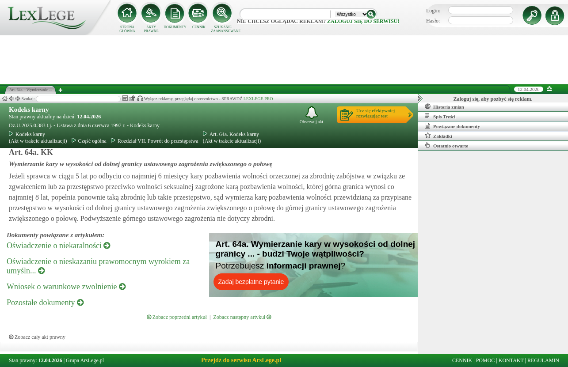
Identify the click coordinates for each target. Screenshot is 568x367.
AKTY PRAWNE (151, 29)
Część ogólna (89, 141)
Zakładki (438, 135)
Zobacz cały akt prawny (37, 337)
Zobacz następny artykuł (242, 317)
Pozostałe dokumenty (45, 302)
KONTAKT (511, 360)
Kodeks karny (29, 109)
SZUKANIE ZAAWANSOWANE (223, 29)
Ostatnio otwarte (446, 145)
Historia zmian (444, 106)
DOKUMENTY (175, 27)
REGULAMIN (543, 360)
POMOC (485, 360)
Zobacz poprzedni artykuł (177, 317)
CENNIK (199, 27)
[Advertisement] (284, 59)
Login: (433, 11)
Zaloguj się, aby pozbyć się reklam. (493, 99)
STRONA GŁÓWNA (127, 29)
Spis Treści (440, 116)
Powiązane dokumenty (452, 126)
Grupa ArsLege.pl (85, 360)
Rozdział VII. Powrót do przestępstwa (154, 141)
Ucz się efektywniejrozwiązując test (375, 113)
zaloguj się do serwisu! (363, 21)
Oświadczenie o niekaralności (58, 245)
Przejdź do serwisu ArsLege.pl (241, 360)
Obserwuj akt (312, 115)
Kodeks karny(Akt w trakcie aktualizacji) (38, 137)
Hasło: (433, 21)
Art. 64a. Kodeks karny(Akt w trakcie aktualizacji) (232, 137)
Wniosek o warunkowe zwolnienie (66, 286)
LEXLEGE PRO (258, 98)
